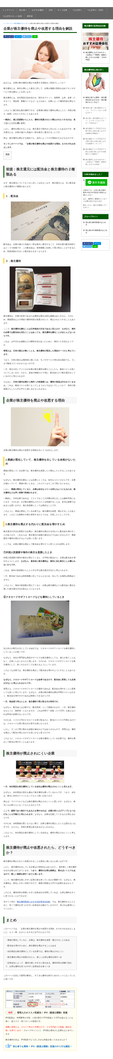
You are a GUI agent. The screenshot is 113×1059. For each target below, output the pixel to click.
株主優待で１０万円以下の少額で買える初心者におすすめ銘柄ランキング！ (95, 141)
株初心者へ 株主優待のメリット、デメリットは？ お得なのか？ (95, 110)
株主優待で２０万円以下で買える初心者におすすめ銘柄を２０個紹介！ (95, 151)
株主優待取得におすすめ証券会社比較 (33, 902)
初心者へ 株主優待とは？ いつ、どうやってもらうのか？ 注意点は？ (96, 120)
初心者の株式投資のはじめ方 (95, 223)
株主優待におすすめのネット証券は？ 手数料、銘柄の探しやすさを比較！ (95, 162)
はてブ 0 (18, 36)
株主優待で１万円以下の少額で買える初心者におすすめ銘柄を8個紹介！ (95, 130)
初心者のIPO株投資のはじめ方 (96, 231)
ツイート (27, 36)
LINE (34, 36)
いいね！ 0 (9, 36)
